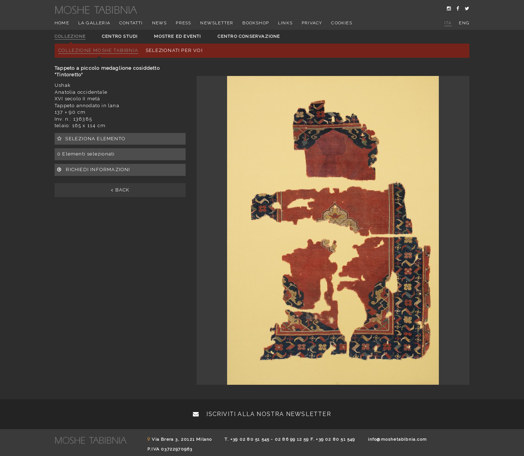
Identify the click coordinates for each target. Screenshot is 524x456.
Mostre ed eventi (177, 36)
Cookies (341, 22)
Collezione (70, 36)
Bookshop (255, 22)
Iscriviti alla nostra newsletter (262, 414)
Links (285, 22)
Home (62, 22)
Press (183, 22)
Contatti (131, 22)
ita (448, 22)
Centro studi (120, 36)
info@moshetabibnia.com (397, 439)
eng (464, 22)
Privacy (312, 22)
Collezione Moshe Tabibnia (98, 50)
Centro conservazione (249, 36)
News (159, 22)
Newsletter (216, 22)
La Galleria (94, 22)
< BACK (120, 190)
